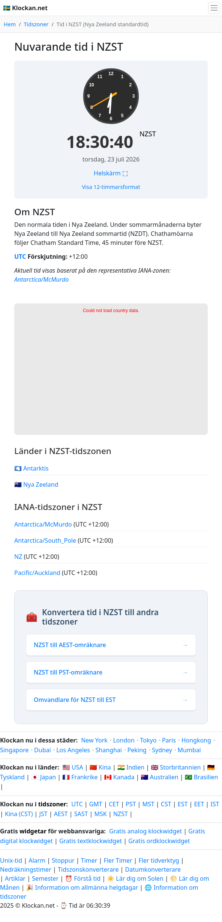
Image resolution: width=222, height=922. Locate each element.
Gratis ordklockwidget (159, 841)
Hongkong (196, 740)
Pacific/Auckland (38, 573)
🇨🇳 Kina (100, 767)
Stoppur (63, 860)
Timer (89, 860)
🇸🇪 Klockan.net (25, 8)
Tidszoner (36, 24)
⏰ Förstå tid (82, 878)
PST (131, 804)
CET (114, 804)
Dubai (42, 750)
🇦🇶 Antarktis (31, 468)
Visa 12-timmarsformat (111, 186)
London (123, 740)
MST (148, 804)
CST (166, 804)
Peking (137, 750)
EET (199, 804)
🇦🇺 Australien (159, 777)
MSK (100, 814)
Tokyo (148, 740)
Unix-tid (11, 860)
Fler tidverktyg (160, 860)
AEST (61, 814)
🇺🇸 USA (73, 767)
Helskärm (111, 173)
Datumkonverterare (153, 869)
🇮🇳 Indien (130, 767)
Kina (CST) (19, 814)
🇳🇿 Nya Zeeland (36, 484)
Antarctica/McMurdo (41, 279)
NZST (148, 133)
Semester (45, 878)
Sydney (162, 750)
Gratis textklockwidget (90, 841)
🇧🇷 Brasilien (201, 777)
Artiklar (15, 878)
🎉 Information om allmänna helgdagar (82, 887)
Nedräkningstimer (26, 869)
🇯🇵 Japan (43, 777)
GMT (95, 804)
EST (183, 804)
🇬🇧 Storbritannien (176, 767)
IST (214, 804)
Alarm (36, 860)
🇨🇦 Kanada (119, 777)
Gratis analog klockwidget (145, 831)
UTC (20, 256)
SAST (81, 814)
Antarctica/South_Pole (46, 540)
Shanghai (109, 750)
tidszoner (52, 804)
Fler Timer (118, 860)
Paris (169, 740)
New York (94, 740)
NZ (19, 556)
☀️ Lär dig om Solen (135, 878)
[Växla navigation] (214, 8)
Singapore (14, 750)
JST (43, 814)
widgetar (33, 831)
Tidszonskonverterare (89, 869)
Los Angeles (73, 750)
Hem (10, 24)
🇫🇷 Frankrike (80, 777)
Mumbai (189, 750)
